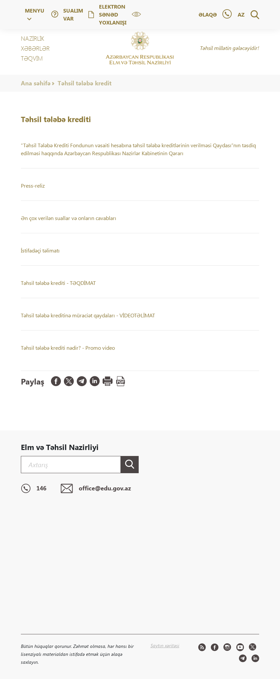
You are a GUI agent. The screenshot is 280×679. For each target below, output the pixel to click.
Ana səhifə (36, 83)
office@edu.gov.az (96, 488)
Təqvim (32, 58)
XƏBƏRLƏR (35, 48)
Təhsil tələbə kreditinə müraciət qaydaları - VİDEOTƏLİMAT (88, 315)
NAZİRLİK (32, 38)
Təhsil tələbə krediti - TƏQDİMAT (58, 282)
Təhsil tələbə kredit (85, 83)
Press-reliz (33, 185)
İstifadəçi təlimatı (40, 250)
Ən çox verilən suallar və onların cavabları (68, 217)
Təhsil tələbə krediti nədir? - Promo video (68, 347)
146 (33, 488)
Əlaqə (208, 14)
